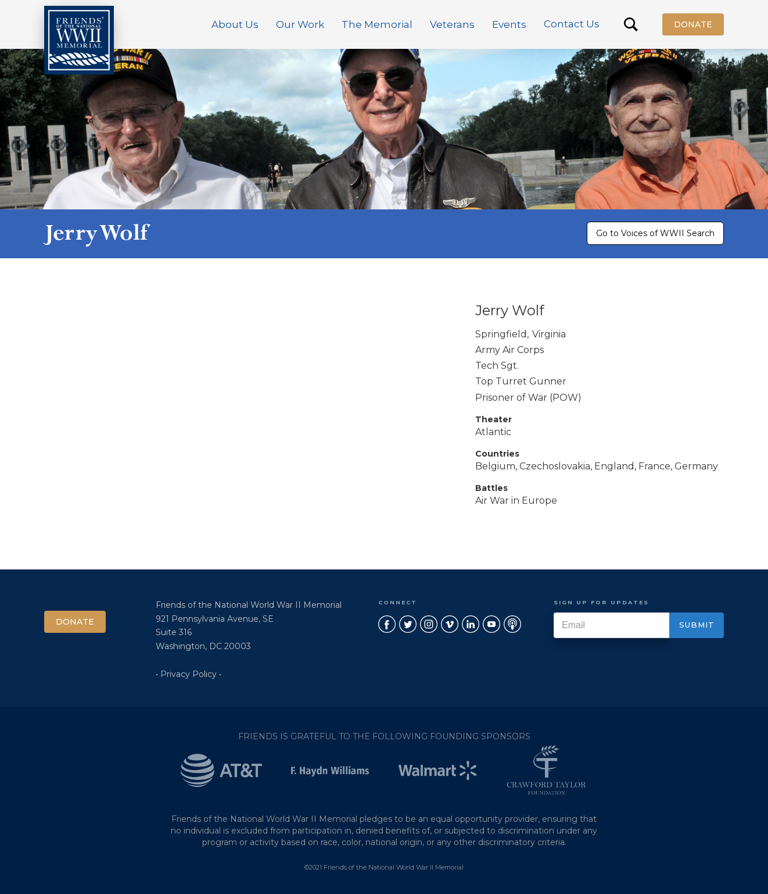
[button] (235, 24)
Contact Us (572, 24)
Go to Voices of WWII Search (655, 233)
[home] (79, 40)
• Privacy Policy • (188, 674)
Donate (693, 24)
